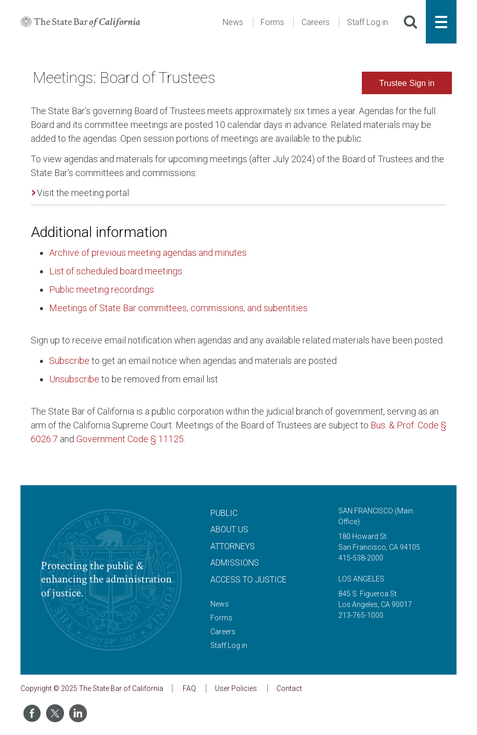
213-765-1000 (360, 615)
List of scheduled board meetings (115, 271)
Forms (272, 22)
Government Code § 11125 (130, 439)
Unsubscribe (74, 379)
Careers (315, 22)
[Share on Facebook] (32, 713)
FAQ (189, 688)
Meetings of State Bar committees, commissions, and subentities (178, 307)
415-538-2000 (360, 558)
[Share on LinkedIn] (78, 713)
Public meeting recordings (101, 289)
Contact (289, 688)
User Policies (236, 688)
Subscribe (69, 360)
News (233, 22)
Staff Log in (367, 22)
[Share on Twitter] (55, 713)
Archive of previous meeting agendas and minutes (148, 252)
